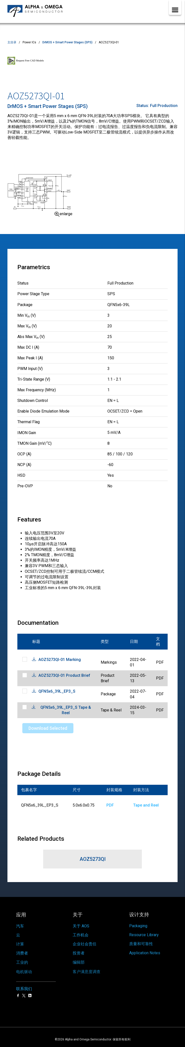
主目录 (11, 42)
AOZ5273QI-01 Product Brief (64, 675)
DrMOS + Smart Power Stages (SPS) (67, 42)
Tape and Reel (146, 805)
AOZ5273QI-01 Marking (59, 659)
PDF (110, 805)
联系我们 (24, 978)
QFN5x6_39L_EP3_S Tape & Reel (65, 710)
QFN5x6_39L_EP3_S (56, 691)
